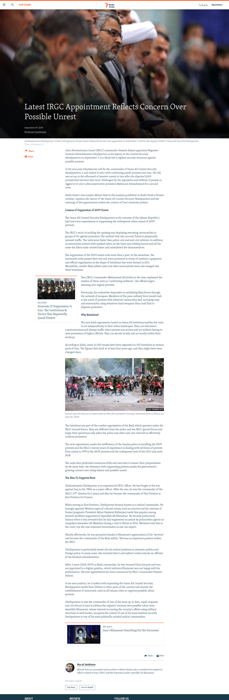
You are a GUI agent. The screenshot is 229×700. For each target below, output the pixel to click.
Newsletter (217, 5)
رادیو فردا (203, 5)
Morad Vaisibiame (36, 132)
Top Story (25, 5)
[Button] (29, 152)
